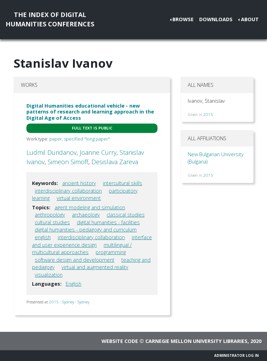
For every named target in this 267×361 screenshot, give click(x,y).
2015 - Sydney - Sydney (69, 301)
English (73, 283)
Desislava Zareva (114, 162)
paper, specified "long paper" (79, 139)
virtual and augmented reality (95, 267)
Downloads (216, 19)
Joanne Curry (98, 152)
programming (111, 252)
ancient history (79, 183)
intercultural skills (122, 183)
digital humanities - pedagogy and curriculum (86, 229)
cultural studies (52, 222)
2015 (208, 114)
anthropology (50, 214)
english (43, 237)
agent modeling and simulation (90, 207)
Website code (120, 341)
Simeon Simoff (68, 162)
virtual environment (79, 198)
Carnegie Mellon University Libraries (196, 341)
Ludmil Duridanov (51, 152)
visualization (49, 274)
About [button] (250, 19)
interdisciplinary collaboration (68, 190)
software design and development (74, 260)
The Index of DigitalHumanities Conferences (50, 19)
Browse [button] (183, 19)
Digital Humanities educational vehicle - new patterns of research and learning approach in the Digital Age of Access (90, 111)
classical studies (126, 214)
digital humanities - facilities (108, 222)
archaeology (86, 214)
